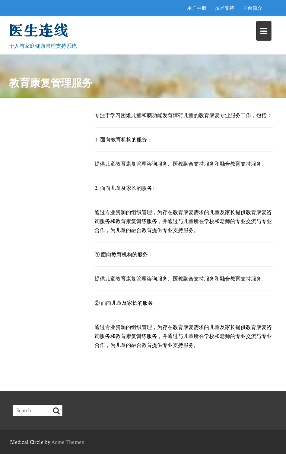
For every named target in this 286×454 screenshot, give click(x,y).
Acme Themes (67, 441)
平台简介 (252, 7)
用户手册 (196, 7)
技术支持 (224, 7)
